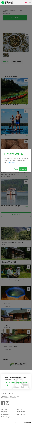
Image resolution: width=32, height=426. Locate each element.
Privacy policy (5, 414)
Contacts (4, 409)
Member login (5, 417)
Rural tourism (20, 414)
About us (19, 409)
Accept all (23, 169)
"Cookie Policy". (11, 162)
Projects (4, 412)
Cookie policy (20, 412)
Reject (16, 169)
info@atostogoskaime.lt (16, 384)
